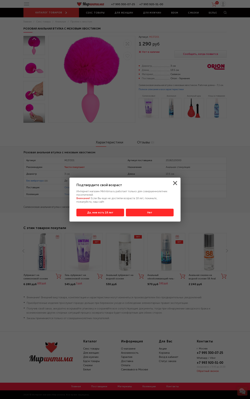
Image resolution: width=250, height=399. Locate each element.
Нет (149, 212)
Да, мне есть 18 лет (100, 212)
